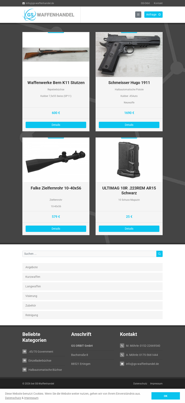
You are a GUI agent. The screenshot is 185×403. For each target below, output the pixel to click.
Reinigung (31, 315)
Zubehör (30, 305)
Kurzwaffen (32, 276)
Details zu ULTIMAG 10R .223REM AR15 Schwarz (129, 186)
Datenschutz (13, 398)
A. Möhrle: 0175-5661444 (142, 355)
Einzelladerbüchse (39, 360)
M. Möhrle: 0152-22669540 (143, 345)
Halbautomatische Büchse (45, 370)
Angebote (31, 267)
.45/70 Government (40, 351)
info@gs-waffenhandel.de (38, 3)
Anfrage (153, 14)
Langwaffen (33, 286)
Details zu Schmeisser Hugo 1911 (129, 81)
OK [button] (165, 395)
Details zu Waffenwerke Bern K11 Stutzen (56, 81)
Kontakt (158, 3)
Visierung (31, 296)
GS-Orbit (145, 3)
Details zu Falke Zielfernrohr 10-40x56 (56, 186)
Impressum (31, 398)
